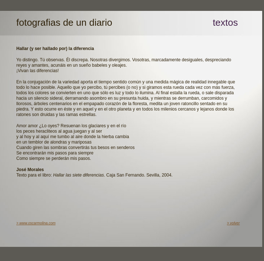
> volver (233, 223)
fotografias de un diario (64, 22)
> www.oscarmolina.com (35, 223)
